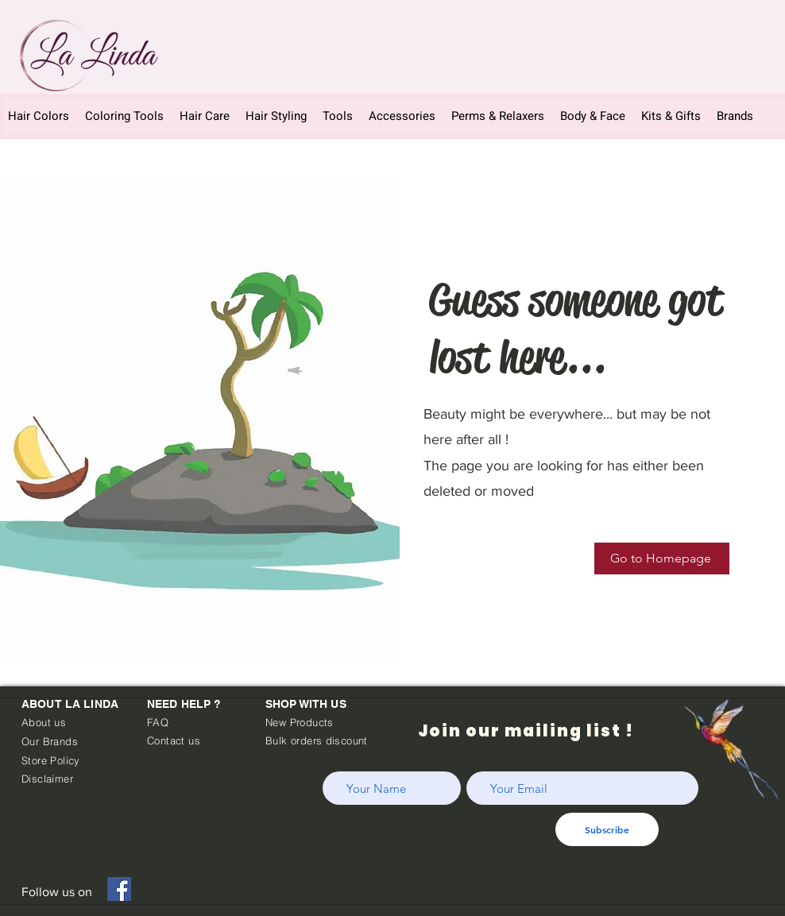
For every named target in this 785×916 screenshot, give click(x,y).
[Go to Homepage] (661, 558)
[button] (402, 116)
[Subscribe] (607, 829)
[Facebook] (119, 889)
